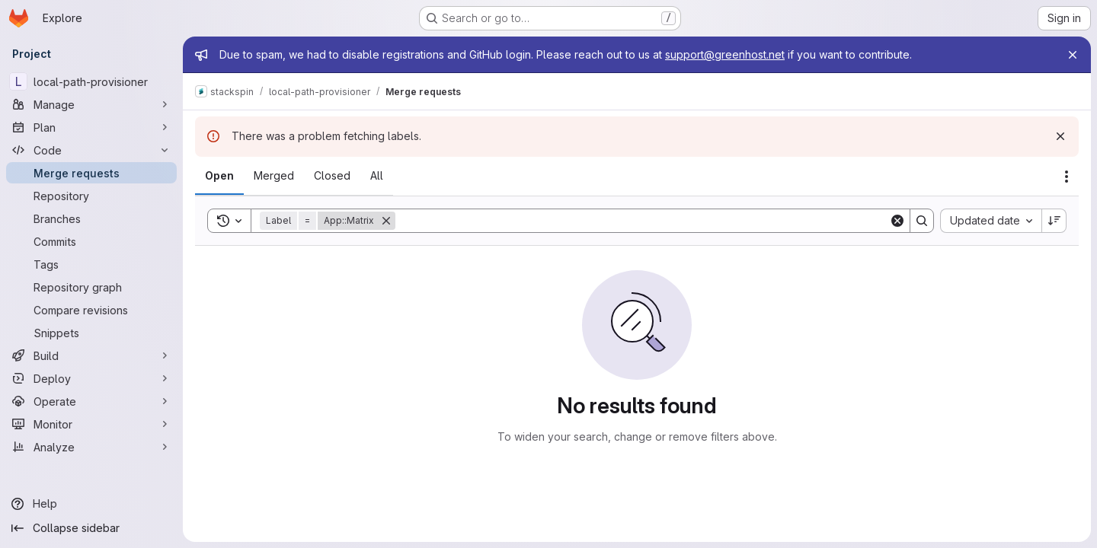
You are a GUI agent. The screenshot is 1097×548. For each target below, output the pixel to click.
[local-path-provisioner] (91, 81)
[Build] (91, 355)
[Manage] (91, 104)
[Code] (91, 150)
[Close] (1072, 55)
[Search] (642, 221)
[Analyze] (91, 446)
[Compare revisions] (91, 309)
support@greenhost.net (725, 54)
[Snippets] (91, 332)
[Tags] (91, 264)
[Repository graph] (91, 287)
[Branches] (91, 218)
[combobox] (990, 221)
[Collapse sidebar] (91, 528)
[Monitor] (91, 424)
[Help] (91, 504)
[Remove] (386, 221)
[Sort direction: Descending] (1054, 221)
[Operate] (91, 401)
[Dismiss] (1060, 136)
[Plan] (91, 127)
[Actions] (1066, 176)
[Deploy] (91, 378)
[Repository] (91, 195)
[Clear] (897, 221)
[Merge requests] (91, 172)
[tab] (219, 176)
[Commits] (91, 241)
